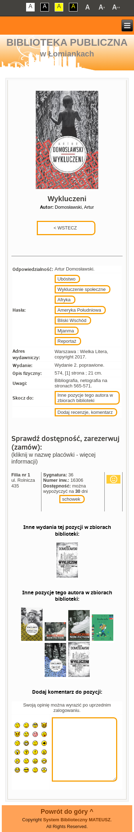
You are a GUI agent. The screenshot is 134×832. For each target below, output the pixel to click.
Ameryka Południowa (79, 310)
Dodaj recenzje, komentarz (85, 412)
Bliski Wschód (72, 320)
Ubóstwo (67, 279)
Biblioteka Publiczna (67, 42)
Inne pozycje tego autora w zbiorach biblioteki (85, 397)
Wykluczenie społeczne (82, 289)
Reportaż (67, 341)
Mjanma (66, 330)
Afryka (64, 299)
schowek (71, 499)
